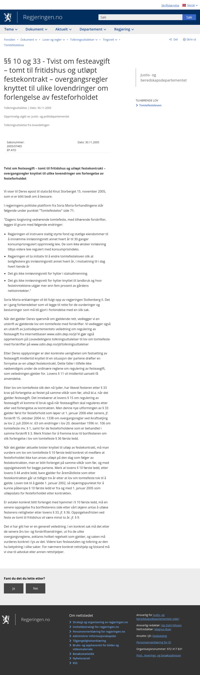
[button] (29, 40)
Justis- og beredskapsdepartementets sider (157, 617)
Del (175, 39)
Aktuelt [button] (62, 29)
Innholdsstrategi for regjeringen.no (96, 627)
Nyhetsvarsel (81, 658)
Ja (13, 588)
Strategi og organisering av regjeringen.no (100, 622)
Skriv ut (191, 39)
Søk (189, 17)
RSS (75, 663)
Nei (35, 588)
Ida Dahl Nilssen (171, 625)
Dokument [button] (35, 29)
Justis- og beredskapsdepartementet (164, 77)
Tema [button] (9, 29)
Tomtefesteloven (150, 105)
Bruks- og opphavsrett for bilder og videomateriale (96, 647)
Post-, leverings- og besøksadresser (158, 655)
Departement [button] (91, 29)
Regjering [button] (122, 29)
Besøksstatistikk (83, 654)
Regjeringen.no (39, 17)
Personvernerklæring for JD (153, 642)
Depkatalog (159, 636)
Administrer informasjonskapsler (94, 636)
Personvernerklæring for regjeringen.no (99, 631)
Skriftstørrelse (170, 5)
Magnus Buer (162, 629)
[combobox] (140, 17)
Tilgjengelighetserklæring (89, 641)
